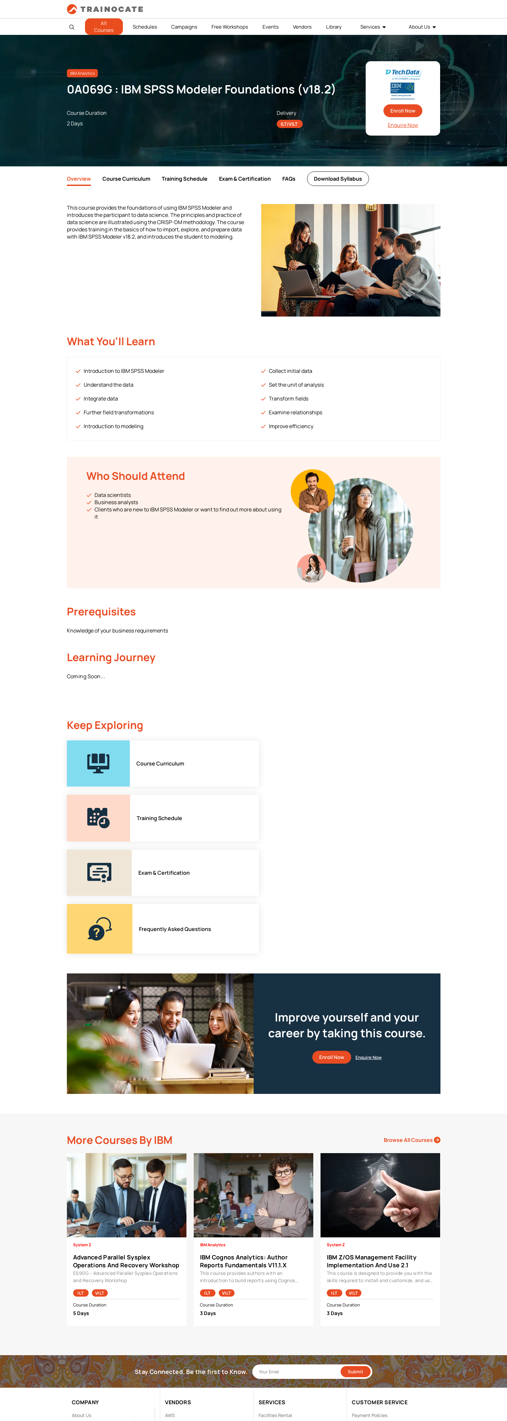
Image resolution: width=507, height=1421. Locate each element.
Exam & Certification (245, 178)
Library (334, 26)
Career (79, 1317)
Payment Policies (369, 1307)
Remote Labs (272, 1327)
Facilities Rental (275, 1307)
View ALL (174, 1388)
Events (271, 26)
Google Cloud (179, 1337)
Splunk (172, 1368)
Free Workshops (229, 26)
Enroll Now (402, 110)
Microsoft (175, 1347)
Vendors (302, 26)
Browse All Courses (412, 1031)
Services (370, 26)
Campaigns (184, 26)
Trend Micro (177, 1378)
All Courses (104, 27)
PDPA (357, 1317)
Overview (79, 178)
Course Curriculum (126, 178)
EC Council (176, 1327)
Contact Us (84, 1327)
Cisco (171, 1317)
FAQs (289, 178)
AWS (170, 1307)
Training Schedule (185, 178)
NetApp (173, 1358)
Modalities (269, 1317)
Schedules (145, 26)
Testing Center (274, 1337)
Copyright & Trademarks (377, 1327)
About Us (419, 26)
